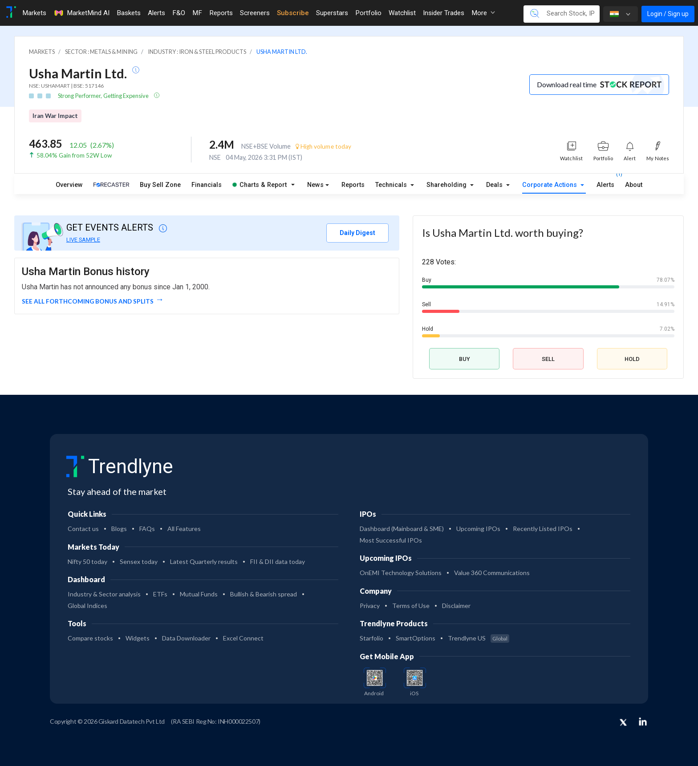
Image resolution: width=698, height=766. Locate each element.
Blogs (119, 528)
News (315, 185)
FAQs (147, 528)
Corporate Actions (550, 185)
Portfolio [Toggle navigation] (368, 13)
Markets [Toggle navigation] (34, 13)
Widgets (138, 638)
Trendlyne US (478, 638)
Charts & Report (259, 185)
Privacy (370, 605)
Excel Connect (243, 638)
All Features (184, 528)
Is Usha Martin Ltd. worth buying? (502, 232)
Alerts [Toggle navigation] (156, 13)
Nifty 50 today (87, 561)
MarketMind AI (81, 13)
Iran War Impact (55, 115)
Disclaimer (456, 605)
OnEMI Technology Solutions (401, 572)
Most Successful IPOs (391, 540)
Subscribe (293, 13)
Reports (353, 185)
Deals (495, 185)
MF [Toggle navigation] (197, 13)
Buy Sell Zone (160, 185)
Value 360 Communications (492, 572)
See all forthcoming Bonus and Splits (88, 301)
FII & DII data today (277, 561)
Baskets (129, 13)
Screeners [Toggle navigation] (255, 13)
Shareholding (447, 185)
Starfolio (371, 638)
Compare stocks (90, 638)
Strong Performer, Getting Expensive (104, 95)
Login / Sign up (668, 13)
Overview (69, 185)
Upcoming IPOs (478, 528)
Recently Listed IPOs (542, 528)
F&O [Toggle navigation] (178, 13)
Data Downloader (186, 638)
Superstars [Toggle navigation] (332, 13)
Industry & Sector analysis (104, 594)
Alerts (605, 183)
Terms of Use (411, 605)
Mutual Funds (199, 594)
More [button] (483, 13)
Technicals (392, 185)
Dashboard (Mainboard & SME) (402, 528)
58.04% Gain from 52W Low (74, 155)
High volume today (324, 146)
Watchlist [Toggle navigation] (402, 13)
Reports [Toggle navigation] (221, 13)
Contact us (83, 528)
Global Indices (87, 605)
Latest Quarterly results (204, 561)
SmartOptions (415, 638)
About (633, 185)
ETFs (160, 594)
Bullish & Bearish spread (263, 594)
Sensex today (139, 561)
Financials (206, 185)
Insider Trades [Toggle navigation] (443, 13)
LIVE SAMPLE (83, 239)
